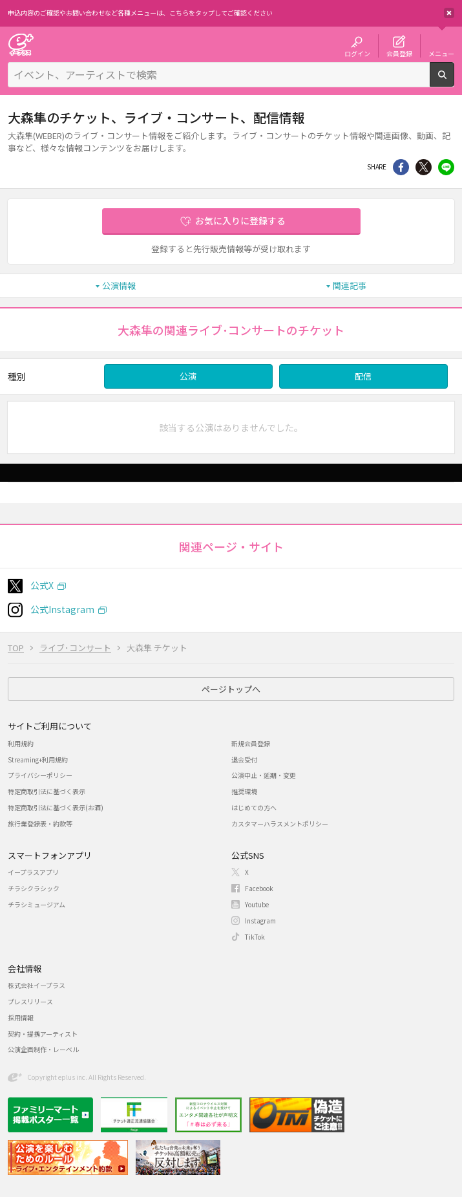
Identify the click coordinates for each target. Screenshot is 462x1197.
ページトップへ (231, 689)
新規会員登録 (250, 743)
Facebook (259, 888)
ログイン (357, 53)
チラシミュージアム (36, 904)
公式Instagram (62, 609)
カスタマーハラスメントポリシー (279, 823)
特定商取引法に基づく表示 (46, 791)
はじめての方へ (254, 807)
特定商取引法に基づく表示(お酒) (55, 807)
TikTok (255, 937)
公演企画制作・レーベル (43, 1049)
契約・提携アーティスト (43, 1034)
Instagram (260, 920)
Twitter (423, 167)
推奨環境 (244, 791)
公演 (188, 376)
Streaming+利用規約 (38, 759)
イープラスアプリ (33, 872)
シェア (401, 167)
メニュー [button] (441, 53)
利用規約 (21, 743)
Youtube (257, 904)
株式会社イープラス (36, 985)
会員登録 (399, 53)
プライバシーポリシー (40, 775)
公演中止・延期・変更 (263, 775)
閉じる (449, 13)
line (446, 167)
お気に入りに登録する (240, 220)
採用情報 (21, 1017)
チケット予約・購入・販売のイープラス (21, 44)
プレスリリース (30, 1001)
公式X (42, 585)
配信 (363, 376)
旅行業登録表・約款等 (40, 823)
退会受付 (244, 759)
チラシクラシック (33, 888)
